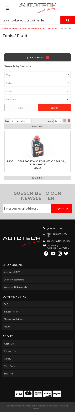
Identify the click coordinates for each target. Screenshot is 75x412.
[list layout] (68, 121)
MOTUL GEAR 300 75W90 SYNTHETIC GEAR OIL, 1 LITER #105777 (37, 163)
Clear (21, 107)
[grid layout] (64, 121)
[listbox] (37, 75)
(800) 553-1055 (55, 228)
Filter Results (37, 57)
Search (54, 107)
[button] (37, 20)
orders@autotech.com (58, 241)
